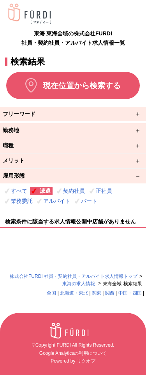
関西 (109, 293)
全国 (51, 293)
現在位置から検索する (82, 85)
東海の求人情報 (79, 283)
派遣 (45, 191)
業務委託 (22, 201)
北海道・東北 (74, 293)
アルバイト (56, 201)
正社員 (104, 191)
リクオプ (86, 361)
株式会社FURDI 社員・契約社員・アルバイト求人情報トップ (73, 276)
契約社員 (74, 191)
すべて (19, 191)
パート (89, 201)
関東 (96, 293)
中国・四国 (130, 293)
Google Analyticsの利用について (73, 353)
